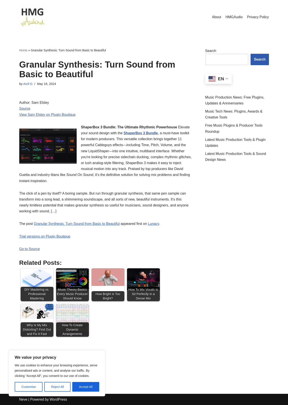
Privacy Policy (258, 17)
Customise (28, 387)
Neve (23, 399)
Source (24, 108)
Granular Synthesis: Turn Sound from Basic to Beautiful (77, 224)
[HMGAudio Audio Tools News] (32, 17)
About (216, 17)
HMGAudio (234, 17)
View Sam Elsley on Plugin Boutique (47, 114)
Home (23, 50)
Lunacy (153, 224)
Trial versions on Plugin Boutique (44, 236)
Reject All (57, 387)
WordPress (58, 399)
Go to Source (29, 249)
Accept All (85, 387)
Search (210, 51)
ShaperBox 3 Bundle (141, 133)
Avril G (28, 84)
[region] (57, 373)
